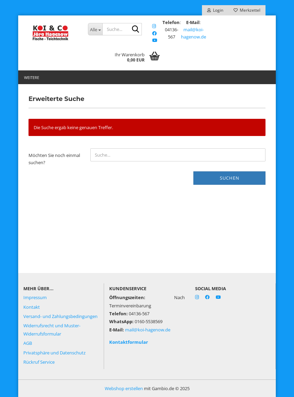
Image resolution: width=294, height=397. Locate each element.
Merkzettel (247, 10)
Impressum (35, 297)
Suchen (229, 178)
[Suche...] (95, 29)
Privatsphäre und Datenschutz (54, 353)
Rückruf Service (39, 362)
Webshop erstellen (124, 388)
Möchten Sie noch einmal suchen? (54, 159)
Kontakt (31, 307)
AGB (27, 343)
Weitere (31, 77)
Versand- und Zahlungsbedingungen (60, 316)
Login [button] (215, 10)
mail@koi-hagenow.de (147, 330)
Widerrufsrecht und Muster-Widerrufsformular (51, 329)
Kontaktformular (128, 342)
